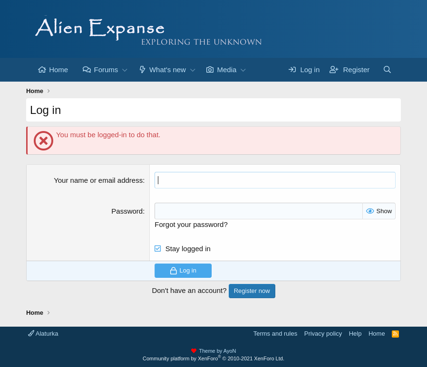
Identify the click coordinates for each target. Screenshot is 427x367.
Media (226, 70)
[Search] (387, 69)
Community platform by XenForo (213, 358)
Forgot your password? (191, 224)
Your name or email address (98, 180)
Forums (106, 70)
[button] (124, 69)
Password (127, 211)
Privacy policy (323, 333)
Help (355, 333)
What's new (167, 70)
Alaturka (43, 333)
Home (58, 70)
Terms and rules (275, 333)
